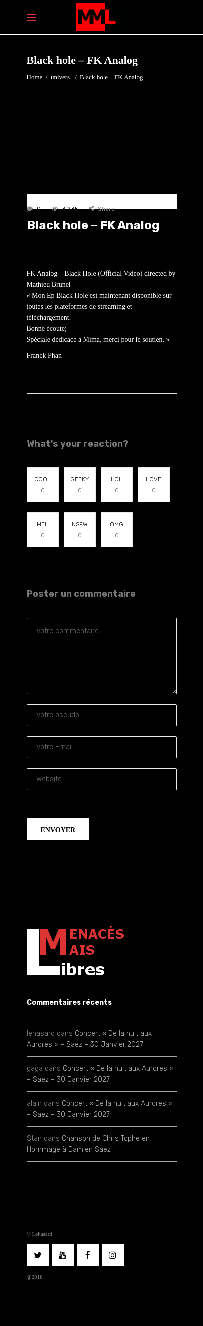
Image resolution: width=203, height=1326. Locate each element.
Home (35, 77)
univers (60, 77)
